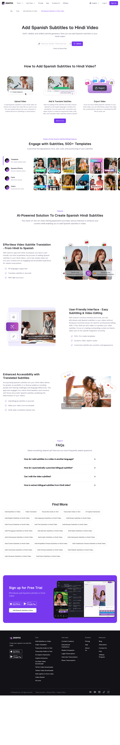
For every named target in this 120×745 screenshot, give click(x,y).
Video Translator (41, 645)
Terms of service (40, 692)
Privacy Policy (51, 692)
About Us (87, 649)
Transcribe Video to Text (43, 651)
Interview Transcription (70, 657)
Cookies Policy (61, 692)
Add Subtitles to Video (30, 11)
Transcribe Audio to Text (43, 648)
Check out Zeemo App (60, 48)
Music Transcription (68, 660)
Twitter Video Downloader (44, 670)
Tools (20, 3)
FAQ (100, 651)
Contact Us (56, 3)
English (94, 3)
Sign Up (113, 3)
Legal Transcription (68, 654)
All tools (38, 681)
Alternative (103, 645)
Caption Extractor (41, 658)
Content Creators (68, 641)
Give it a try (60, 121)
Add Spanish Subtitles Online (23, 610)
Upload (77, 44)
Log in (104, 3)
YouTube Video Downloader (40, 662)
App (47, 3)
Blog (100, 641)
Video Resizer (40, 677)
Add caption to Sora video (44, 674)
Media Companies (68, 650)
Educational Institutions (66, 646)
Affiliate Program (102, 656)
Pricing (40, 3)
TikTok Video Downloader (44, 667)
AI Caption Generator (42, 655)
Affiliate (65, 3)
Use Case (30, 3)
